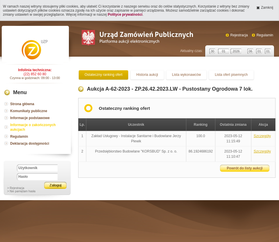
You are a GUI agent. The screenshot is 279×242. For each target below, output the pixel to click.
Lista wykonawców (186, 75)
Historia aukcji (147, 75)
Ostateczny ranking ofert (103, 75)
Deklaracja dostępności (29, 143)
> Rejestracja (15, 188)
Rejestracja (239, 35)
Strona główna (22, 104)
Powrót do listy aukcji (244, 168)
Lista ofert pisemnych (231, 75)
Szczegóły (262, 136)
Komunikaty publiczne (28, 111)
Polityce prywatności (125, 14)
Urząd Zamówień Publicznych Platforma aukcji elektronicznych (137, 38)
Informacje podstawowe (30, 118)
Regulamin (265, 35)
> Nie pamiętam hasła (21, 191)
